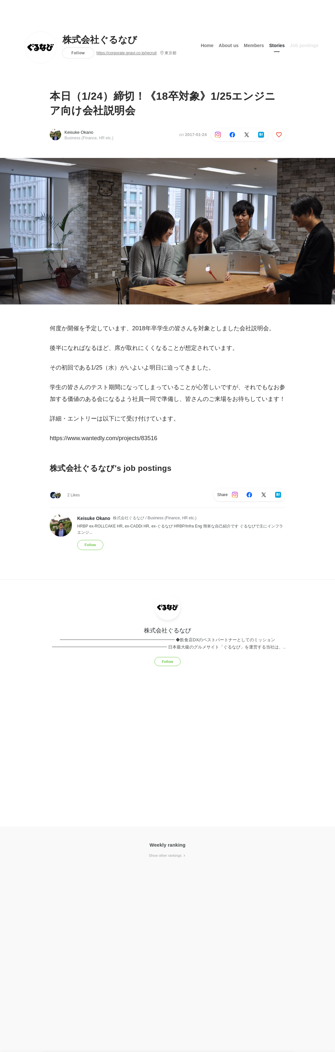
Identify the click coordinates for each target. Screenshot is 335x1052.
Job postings (304, 45)
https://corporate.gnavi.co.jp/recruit (127, 53)
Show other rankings (167, 855)
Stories (277, 45)
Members (254, 45)
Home (207, 45)
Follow (78, 53)
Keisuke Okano (78, 132)
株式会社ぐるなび (99, 40)
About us (229, 45)
